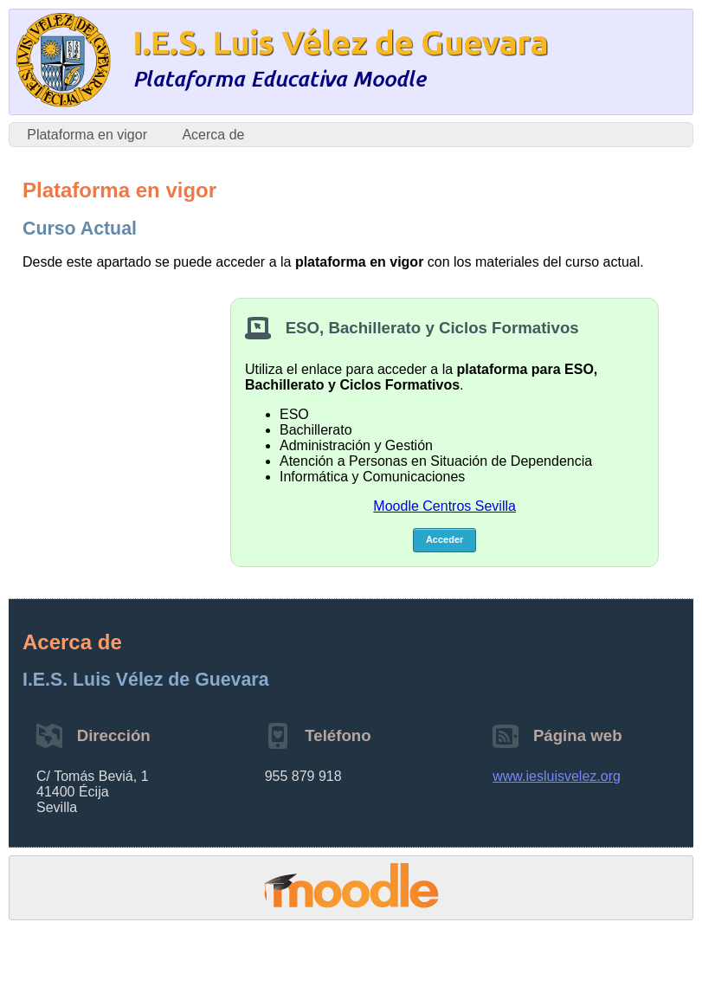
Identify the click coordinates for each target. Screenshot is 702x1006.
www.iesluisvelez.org (557, 776)
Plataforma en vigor (87, 134)
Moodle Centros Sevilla (444, 506)
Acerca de (213, 134)
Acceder (444, 539)
